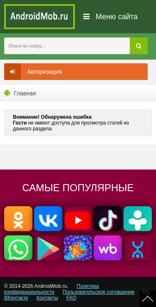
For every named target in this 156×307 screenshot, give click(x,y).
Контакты (47, 298)
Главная (25, 93)
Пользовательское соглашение (99, 292)
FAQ (72, 298)
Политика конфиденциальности (51, 289)
